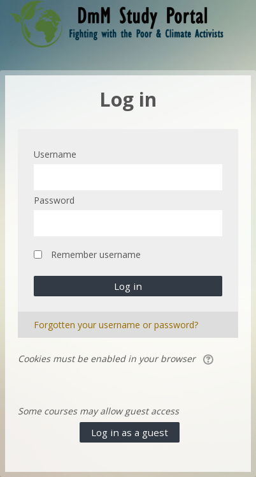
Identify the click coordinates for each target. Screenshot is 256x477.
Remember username (96, 254)
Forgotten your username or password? (116, 325)
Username (55, 154)
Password (54, 200)
